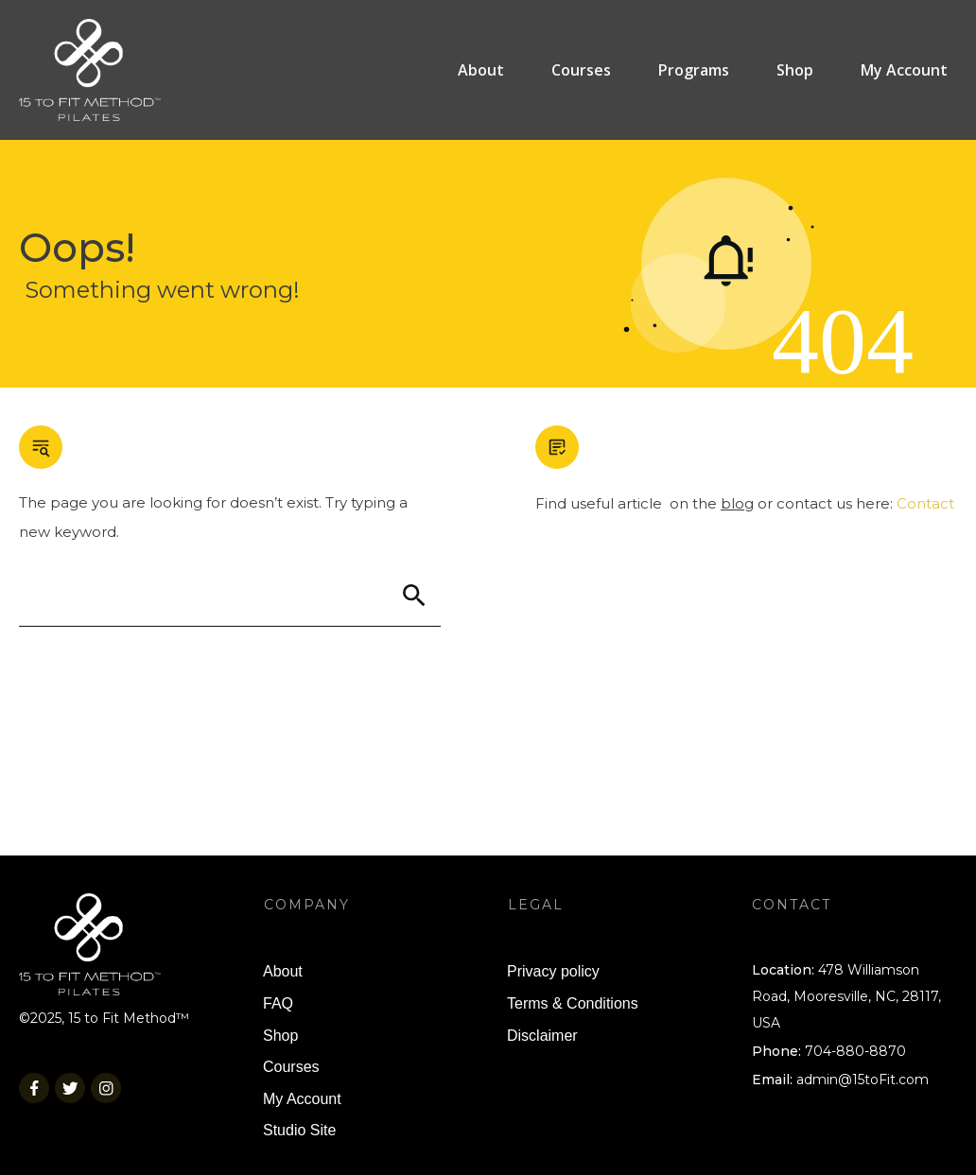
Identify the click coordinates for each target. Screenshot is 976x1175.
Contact (925, 503)
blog (737, 503)
